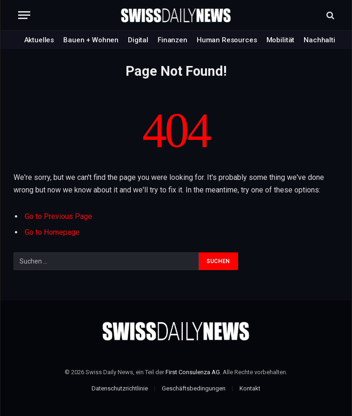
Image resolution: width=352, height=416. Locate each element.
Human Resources (227, 40)
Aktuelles (39, 40)
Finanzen (172, 40)
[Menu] (24, 15)
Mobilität (280, 40)
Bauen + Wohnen (91, 40)
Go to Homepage (52, 232)
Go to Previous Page (58, 216)
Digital (138, 40)
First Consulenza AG (193, 372)
